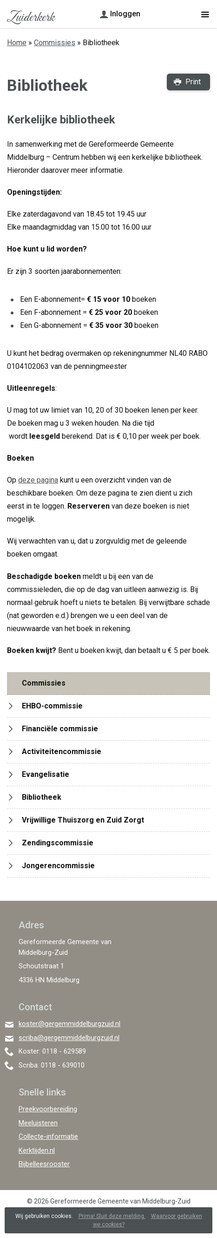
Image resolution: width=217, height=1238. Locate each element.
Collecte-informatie (48, 1136)
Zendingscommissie (57, 842)
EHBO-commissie (52, 705)
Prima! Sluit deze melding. (112, 1216)
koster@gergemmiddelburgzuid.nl (69, 1024)
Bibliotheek (41, 797)
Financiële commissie (60, 728)
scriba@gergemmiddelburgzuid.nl (69, 1038)
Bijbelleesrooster (44, 1164)
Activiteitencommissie (61, 751)
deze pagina (38, 480)
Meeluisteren (38, 1123)
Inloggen (125, 13)
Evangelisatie (45, 774)
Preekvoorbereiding (48, 1109)
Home (16, 42)
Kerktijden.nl (37, 1150)
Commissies (54, 42)
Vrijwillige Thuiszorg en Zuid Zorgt (83, 820)
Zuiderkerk (30, 18)
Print (193, 81)
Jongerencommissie (58, 865)
